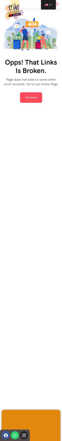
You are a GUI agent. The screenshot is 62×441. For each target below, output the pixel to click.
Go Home (31, 97)
